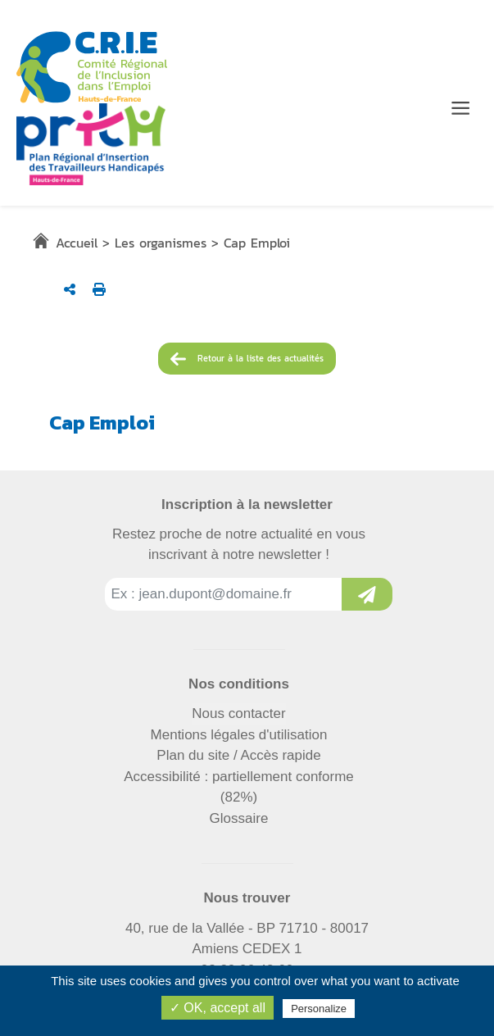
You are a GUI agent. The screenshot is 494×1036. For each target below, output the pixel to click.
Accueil (76, 242)
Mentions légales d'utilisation (239, 735)
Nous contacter (238, 713)
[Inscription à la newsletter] (367, 594)
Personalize (319, 1008)
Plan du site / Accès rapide (238, 755)
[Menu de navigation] (460, 108)
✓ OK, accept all (217, 1008)
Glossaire (239, 818)
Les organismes (160, 242)
